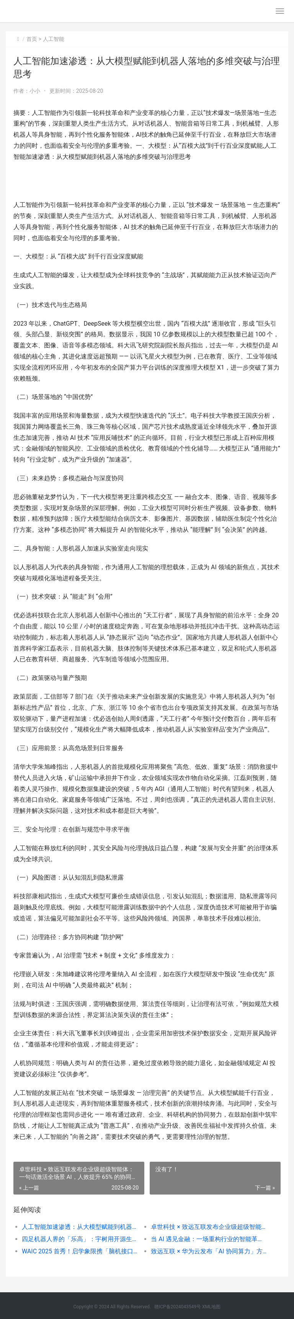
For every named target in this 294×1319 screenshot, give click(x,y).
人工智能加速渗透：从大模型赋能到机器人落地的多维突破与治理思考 (80, 1226)
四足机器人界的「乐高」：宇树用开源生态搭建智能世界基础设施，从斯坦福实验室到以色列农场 (80, 1239)
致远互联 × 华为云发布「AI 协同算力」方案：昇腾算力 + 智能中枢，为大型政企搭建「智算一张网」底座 (209, 1251)
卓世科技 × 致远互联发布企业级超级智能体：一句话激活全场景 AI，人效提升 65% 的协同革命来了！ (209, 1226)
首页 (31, 39)
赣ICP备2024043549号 (177, 1306)
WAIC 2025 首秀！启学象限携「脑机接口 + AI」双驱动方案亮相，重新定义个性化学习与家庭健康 (80, 1251)
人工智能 (53, 39)
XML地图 (211, 1306)
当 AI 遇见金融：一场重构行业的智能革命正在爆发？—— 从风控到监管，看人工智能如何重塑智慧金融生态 (209, 1239)
